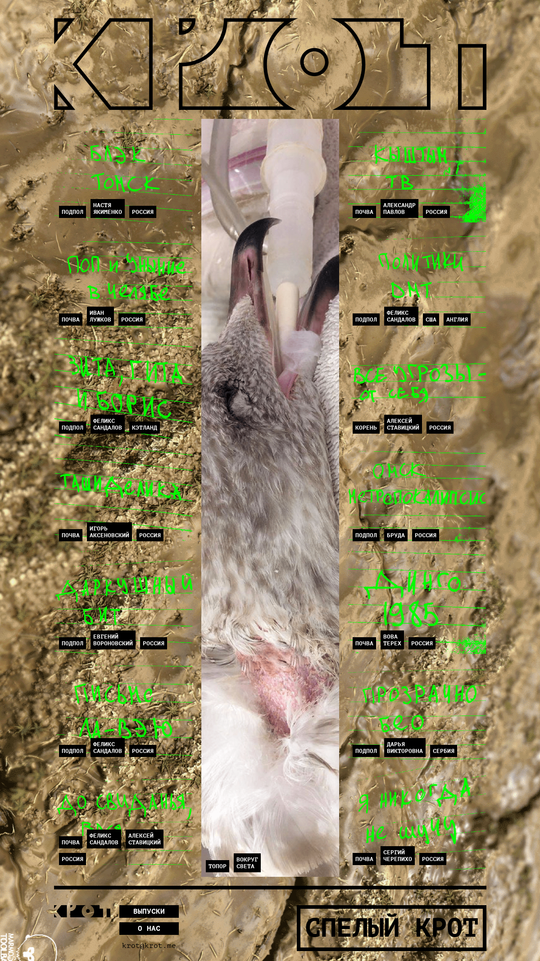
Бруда (396, 535)
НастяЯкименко (107, 208)
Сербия (443, 751)
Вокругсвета (247, 863)
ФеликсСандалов (107, 424)
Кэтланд (144, 427)
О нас (149, 929)
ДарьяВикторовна (405, 747)
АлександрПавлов (399, 208)
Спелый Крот (391, 928)
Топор (218, 866)
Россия (143, 212)
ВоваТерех (392, 640)
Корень (366, 427)
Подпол (72, 212)
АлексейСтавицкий (144, 839)
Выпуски (149, 911)
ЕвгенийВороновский (113, 640)
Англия (457, 319)
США (431, 319)
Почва (71, 319)
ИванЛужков (100, 316)
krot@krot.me (149, 946)
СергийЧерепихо (397, 855)
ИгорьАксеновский (109, 532)
